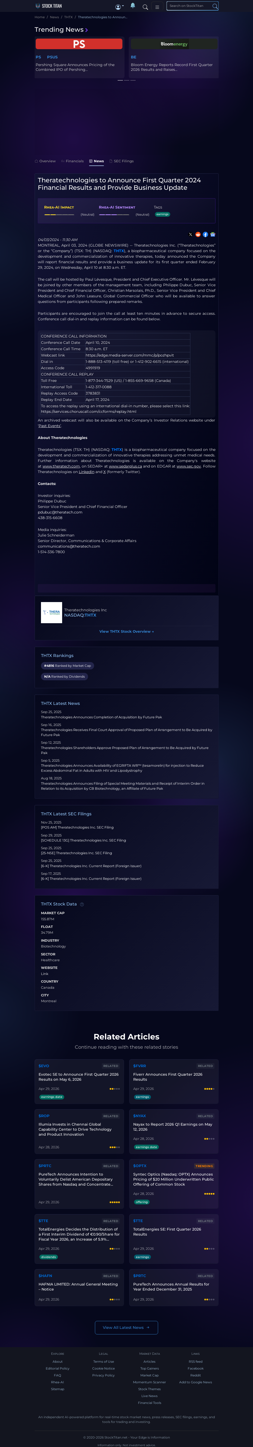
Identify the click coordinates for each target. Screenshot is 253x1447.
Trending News (62, 29)
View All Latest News (126, 1325)
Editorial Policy (58, 1366)
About (58, 1359)
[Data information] (82, 904)
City (45, 995)
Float (47, 927)
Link (44, 974)
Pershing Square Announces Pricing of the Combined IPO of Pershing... (75, 67)
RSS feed (196, 1359)
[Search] (145, 6)
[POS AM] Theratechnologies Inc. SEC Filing (77, 827)
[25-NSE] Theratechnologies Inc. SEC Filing (76, 853)
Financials (72, 161)
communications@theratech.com (69, 546)
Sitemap (57, 1387)
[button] (120, 6)
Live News (149, 1393)
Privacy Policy (103, 1373)
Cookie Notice (103, 1366)
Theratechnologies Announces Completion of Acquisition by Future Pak (101, 717)
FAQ (57, 1373)
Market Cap (53, 913)
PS (38, 57)
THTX (119, 250)
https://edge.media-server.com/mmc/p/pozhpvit (130, 355)
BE (133, 57)
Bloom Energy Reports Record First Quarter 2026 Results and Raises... (172, 67)
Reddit (195, 1373)
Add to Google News (195, 1380)
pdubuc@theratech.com (60, 512)
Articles (149, 1359)
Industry (50, 940)
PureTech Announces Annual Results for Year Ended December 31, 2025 (171, 1283)
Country (49, 981)
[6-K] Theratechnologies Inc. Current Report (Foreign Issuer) (91, 866)
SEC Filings (121, 161)
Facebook (196, 1366)
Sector (48, 954)
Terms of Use (103, 1359)
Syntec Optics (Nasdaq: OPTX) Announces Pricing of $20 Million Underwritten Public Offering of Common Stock (173, 1177)
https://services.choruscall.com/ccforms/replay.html (88, 411)
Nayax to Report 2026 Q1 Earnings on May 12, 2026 (172, 1126)
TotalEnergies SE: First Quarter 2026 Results (167, 1229)
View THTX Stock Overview (126, 631)
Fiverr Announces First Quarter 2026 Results (167, 1076)
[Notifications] (133, 5)
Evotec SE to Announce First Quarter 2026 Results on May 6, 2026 (78, 1076)
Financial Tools (149, 1400)
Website (49, 968)
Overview (45, 161)
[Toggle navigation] (157, 6)
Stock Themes (149, 1387)
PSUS (52, 57)
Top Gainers (149, 1366)
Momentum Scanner (149, 1380)
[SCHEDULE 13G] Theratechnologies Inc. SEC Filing (83, 840)
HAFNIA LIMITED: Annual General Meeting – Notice (78, 1283)
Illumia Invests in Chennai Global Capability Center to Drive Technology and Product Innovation (79, 1128)
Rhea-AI (57, 1380)
